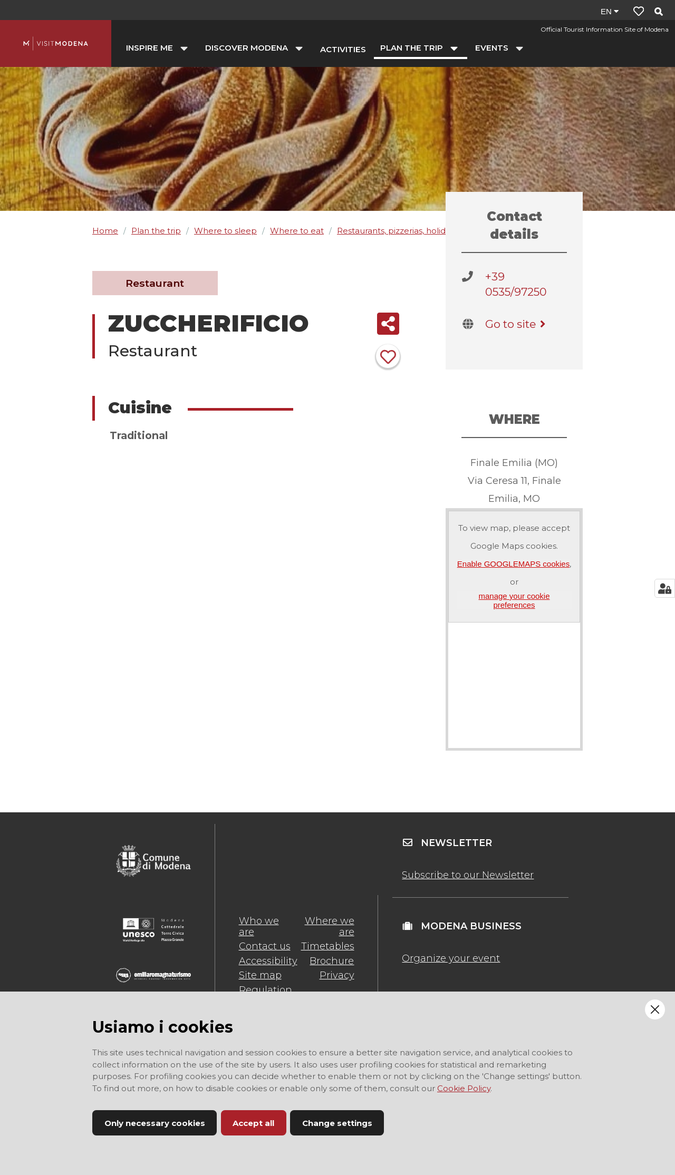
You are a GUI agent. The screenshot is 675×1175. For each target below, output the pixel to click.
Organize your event (451, 958)
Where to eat (297, 231)
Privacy (337, 975)
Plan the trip (156, 231)
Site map (260, 975)
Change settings (337, 1123)
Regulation (265, 990)
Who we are (259, 926)
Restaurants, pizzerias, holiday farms (408, 231)
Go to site (517, 324)
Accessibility (268, 961)
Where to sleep (225, 231)
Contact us (265, 946)
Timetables (327, 946)
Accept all (253, 1123)
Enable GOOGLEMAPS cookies (513, 563)
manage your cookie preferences (513, 600)
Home (105, 231)
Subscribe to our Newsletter (468, 875)
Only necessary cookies (154, 1123)
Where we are (329, 926)
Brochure (332, 961)
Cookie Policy (463, 1088)
